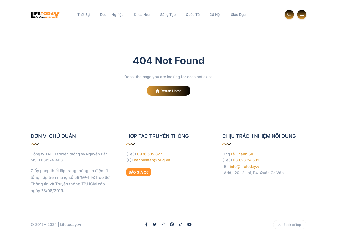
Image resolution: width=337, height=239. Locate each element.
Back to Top (289, 225)
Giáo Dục (238, 14)
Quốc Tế (193, 14)
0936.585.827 (149, 154)
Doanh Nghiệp (112, 14)
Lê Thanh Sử (242, 154)
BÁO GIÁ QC (139, 172)
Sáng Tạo (168, 14)
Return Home (169, 91)
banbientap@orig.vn (152, 160)
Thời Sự (83, 14)
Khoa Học (142, 14)
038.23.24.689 (246, 160)
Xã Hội (215, 14)
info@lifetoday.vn (246, 166)
